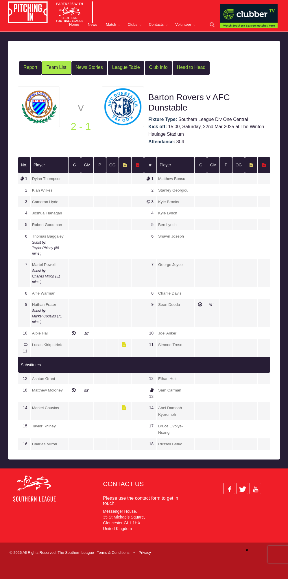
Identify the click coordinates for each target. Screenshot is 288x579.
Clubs (132, 24)
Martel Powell (44, 264)
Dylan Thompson (47, 178)
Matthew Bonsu (172, 178)
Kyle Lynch (168, 212)
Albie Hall (40, 332)
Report (30, 67)
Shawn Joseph (171, 235)
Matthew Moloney (48, 389)
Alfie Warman (44, 292)
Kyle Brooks (169, 201)
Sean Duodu (169, 304)
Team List (56, 67)
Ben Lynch (167, 224)
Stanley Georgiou (173, 190)
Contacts (156, 24)
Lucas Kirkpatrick (47, 343)
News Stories (89, 67)
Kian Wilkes (42, 190)
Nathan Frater (44, 304)
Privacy (145, 551)
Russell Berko (170, 442)
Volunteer (183, 24)
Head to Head (191, 67)
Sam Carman (170, 389)
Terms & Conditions (113, 551)
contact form (147, 496)
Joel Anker (167, 332)
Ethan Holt (167, 377)
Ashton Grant (44, 377)
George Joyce (170, 264)
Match (111, 24)
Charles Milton (45, 442)
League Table (126, 67)
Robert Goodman (47, 224)
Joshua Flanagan (47, 212)
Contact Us (123, 482)
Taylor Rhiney (44, 424)
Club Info (158, 67)
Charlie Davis (170, 292)
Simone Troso (170, 343)
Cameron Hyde (45, 201)
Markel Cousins (46, 407)
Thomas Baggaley (48, 235)
